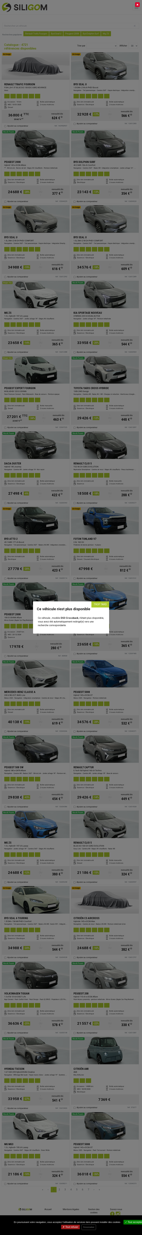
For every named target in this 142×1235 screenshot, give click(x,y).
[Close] (137, 4)
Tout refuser (70, 1227)
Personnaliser (88, 1227)
